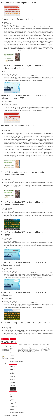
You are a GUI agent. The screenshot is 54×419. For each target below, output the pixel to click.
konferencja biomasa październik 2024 (29, 44)
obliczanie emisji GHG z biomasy (14, 80)
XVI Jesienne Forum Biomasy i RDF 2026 (17, 125)
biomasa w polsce (39, 29)
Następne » (12, 338)
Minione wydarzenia (13, 25)
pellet (27, 48)
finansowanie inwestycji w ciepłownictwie (29, 37)
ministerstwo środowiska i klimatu (21, 47)
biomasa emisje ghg (48, 26)
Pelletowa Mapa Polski (42, 48)
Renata (5, 22)
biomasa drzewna (29, 26)
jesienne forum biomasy (47, 39)
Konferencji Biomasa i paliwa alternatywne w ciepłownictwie (17, 45)
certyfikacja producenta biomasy (42, 31)
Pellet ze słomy (33, 48)
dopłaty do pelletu (28, 35)
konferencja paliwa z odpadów (46, 44)
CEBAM (14, 31)
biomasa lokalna (37, 28)
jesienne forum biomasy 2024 (39, 41)
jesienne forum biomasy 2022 (10, 41)
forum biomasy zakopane (36, 39)
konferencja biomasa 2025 (13, 44)
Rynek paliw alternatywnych (24, 50)
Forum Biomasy (42, 37)
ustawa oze (39, 80)
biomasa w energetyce (29, 29)
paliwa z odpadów (21, 48)
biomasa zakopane (8, 31)
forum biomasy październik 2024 (43, 38)
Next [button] (5, 345)
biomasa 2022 (14, 26)
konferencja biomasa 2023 (37, 42)
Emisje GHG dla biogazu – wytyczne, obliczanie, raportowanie (25, 322)
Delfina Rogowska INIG (25, 34)
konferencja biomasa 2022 (25, 42)
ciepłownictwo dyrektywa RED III (20, 32)
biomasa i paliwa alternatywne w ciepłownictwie (23, 28)
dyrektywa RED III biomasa (40, 35)
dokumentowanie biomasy (30, 77)
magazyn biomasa (8, 47)
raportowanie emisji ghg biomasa (29, 80)
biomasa (9, 26)
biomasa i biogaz (7, 28)
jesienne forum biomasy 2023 (24, 41)
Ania (4, 71)
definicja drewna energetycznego (41, 75)
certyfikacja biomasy (29, 31)
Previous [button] (5, 362)
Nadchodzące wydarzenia (23, 132)
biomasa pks (45, 28)
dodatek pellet (20, 35)
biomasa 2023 (21, 26)
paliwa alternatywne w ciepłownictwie (40, 47)
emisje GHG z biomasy (23, 78)
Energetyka (6, 25)
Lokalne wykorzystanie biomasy (46, 45)
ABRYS (5, 26)
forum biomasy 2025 (20, 38)
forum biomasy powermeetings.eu (22, 39)
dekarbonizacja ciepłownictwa (46, 32)
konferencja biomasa (14, 42)
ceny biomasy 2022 (20, 31)
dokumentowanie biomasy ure (42, 77)
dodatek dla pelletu (48, 34)
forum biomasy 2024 (10, 38)
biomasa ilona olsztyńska (14, 75)
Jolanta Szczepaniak (8, 101)
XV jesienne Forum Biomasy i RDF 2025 (17, 19)
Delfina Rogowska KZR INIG (37, 34)
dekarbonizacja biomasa (34, 32)
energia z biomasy (16, 37)
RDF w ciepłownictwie (12, 50)
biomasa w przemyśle (48, 29)
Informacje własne (13, 132)
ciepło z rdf (10, 32)
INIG (29, 78)
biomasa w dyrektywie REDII (17, 29)
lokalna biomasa (34, 45)
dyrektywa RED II (14, 78)
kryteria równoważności (36, 78)
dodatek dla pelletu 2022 (10, 35)
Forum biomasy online (30, 38)
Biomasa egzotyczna (38, 26)
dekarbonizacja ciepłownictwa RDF (11, 34)
